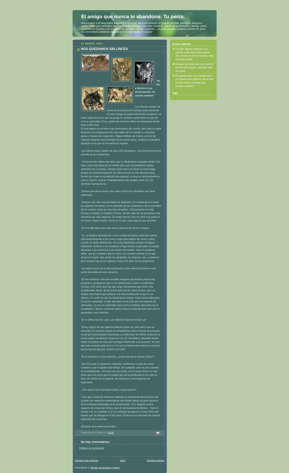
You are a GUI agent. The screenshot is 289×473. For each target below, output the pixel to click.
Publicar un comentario (91, 448)
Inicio (123, 460)
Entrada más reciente (86, 460)
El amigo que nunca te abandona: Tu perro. (133, 16)
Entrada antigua (155, 460)
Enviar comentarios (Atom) (104, 467)
